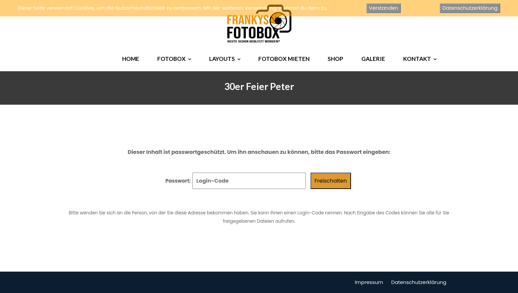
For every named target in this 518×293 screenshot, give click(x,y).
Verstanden (383, 7)
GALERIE (373, 58)
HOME (130, 58)
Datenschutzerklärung (418, 282)
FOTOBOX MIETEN (284, 58)
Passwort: (235, 181)
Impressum (369, 282)
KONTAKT (417, 58)
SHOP (335, 58)
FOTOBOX (171, 58)
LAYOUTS (222, 58)
